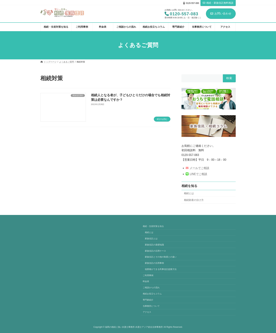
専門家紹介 (148, 300)
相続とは (189, 193)
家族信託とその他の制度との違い (161, 257)
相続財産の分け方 (194, 200)
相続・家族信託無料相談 (218, 2)
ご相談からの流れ (151, 287)
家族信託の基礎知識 (154, 244)
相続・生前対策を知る (153, 226)
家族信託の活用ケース (155, 250)
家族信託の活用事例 (154, 263)
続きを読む (162, 119)
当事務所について (151, 306)
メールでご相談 (197, 167)
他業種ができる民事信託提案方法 (161, 269)
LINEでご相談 (196, 173)
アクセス (147, 312)
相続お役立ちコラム (152, 293)
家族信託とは (151, 238)
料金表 (146, 281)
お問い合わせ (220, 13)
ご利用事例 (148, 275)
